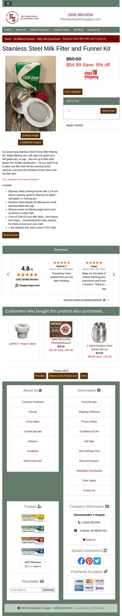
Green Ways (32, 421)
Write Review (11, 235)
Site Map (89, 441)
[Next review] (114, 274)
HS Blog (78, 29)
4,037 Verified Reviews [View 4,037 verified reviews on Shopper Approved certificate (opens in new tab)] (27, 279)
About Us (21, 29)
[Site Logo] (22, 17)
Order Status (89, 480)
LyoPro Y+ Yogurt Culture (22, 343)
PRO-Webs (98, 608)
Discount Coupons (89, 461)
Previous (40, 376)
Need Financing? (40, 29)
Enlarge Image (30, 135)
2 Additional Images (30, 142)
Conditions (33, 451)
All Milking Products (24, 38)
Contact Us (94, 29)
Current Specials (33, 431)
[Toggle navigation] (8, 3)
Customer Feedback (33, 402)
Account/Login (89, 402)
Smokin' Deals (61, 29)
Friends (33, 412)
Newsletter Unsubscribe (89, 470)
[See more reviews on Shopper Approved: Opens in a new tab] (82, 299)
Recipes (32, 441)
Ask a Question (73, 91)
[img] (27, 275)
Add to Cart (108, 110)
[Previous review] (8, 274)
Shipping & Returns (89, 412)
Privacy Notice (89, 421)
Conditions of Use (89, 431)
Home (8, 29)
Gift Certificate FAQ (89, 451)
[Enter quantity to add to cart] (83, 111)
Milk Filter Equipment (48, 38)
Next (84, 376)
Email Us (89, 539)
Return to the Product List (63, 376)
